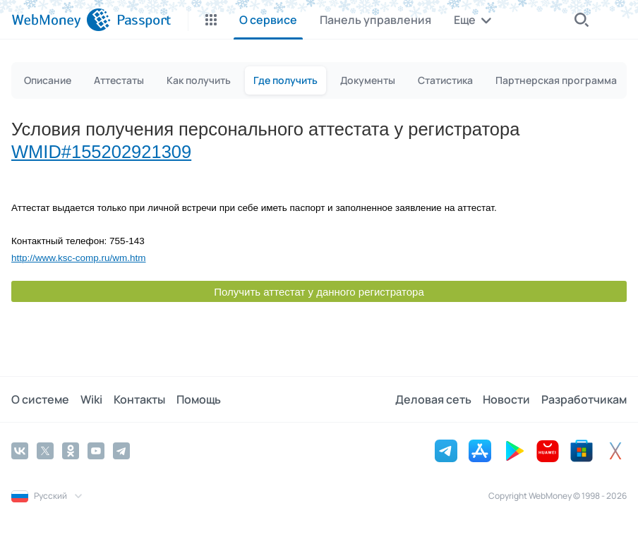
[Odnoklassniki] (70, 450)
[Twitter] (45, 450)
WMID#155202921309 (101, 152)
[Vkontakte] (19, 450)
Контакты (139, 399)
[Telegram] (121, 450)
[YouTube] (96, 450)
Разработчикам (584, 399)
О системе (40, 399)
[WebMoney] (61, 20)
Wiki (91, 399)
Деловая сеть (433, 399)
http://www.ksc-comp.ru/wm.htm (78, 258)
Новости (506, 399)
